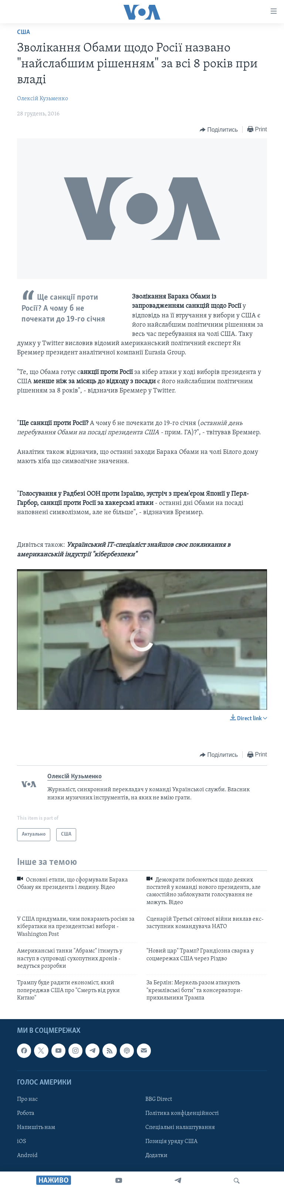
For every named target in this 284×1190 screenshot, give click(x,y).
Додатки (156, 1156)
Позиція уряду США (171, 1142)
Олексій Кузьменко (42, 99)
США (23, 32)
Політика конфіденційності (182, 1113)
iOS (21, 1142)
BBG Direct (158, 1099)
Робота (25, 1113)
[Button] (219, 130)
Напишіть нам (36, 1127)
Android (27, 1156)
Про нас (27, 1099)
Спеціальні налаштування (180, 1127)
